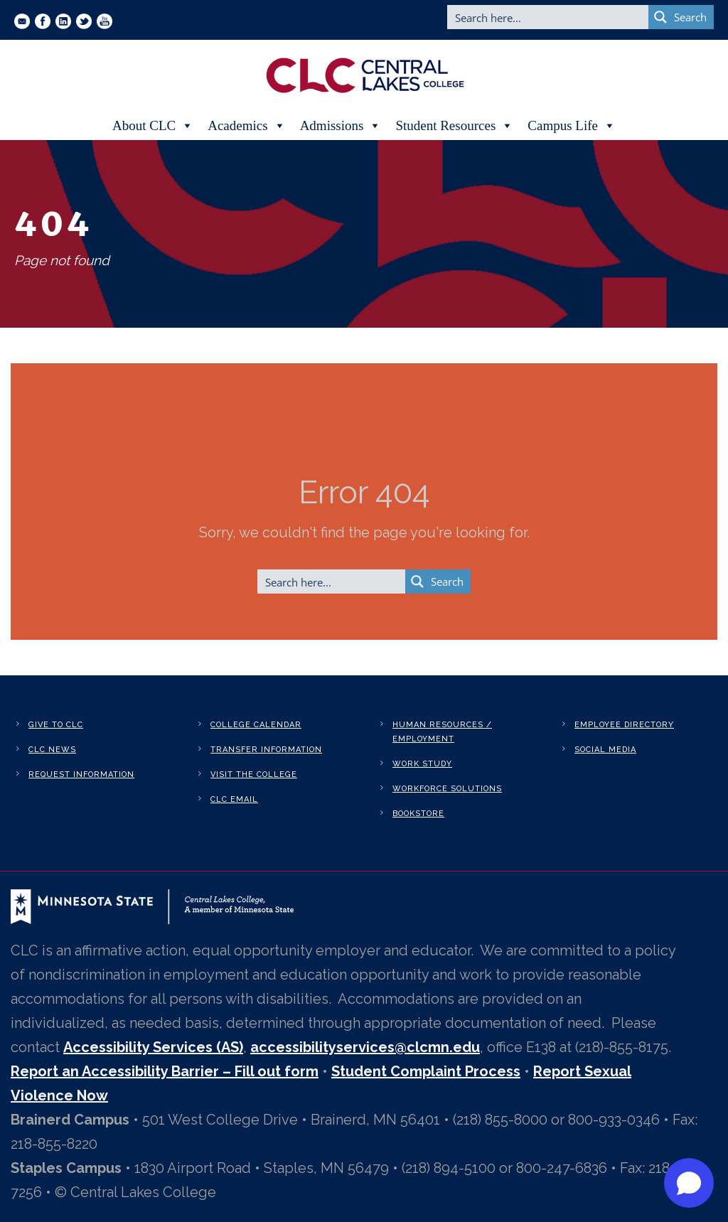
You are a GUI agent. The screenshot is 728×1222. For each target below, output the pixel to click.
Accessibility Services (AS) (153, 1047)
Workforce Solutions (447, 788)
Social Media (605, 749)
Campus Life (572, 126)
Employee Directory (624, 724)
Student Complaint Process (425, 1071)
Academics (246, 126)
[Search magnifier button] (681, 17)
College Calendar (255, 724)
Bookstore (418, 813)
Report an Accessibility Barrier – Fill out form (164, 1071)
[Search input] (548, 17)
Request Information (81, 774)
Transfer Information (266, 749)
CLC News (52, 749)
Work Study (422, 763)
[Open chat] (689, 1183)
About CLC (152, 126)
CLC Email (234, 799)
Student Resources (454, 126)
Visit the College (253, 774)
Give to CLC (55, 724)
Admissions (341, 126)
